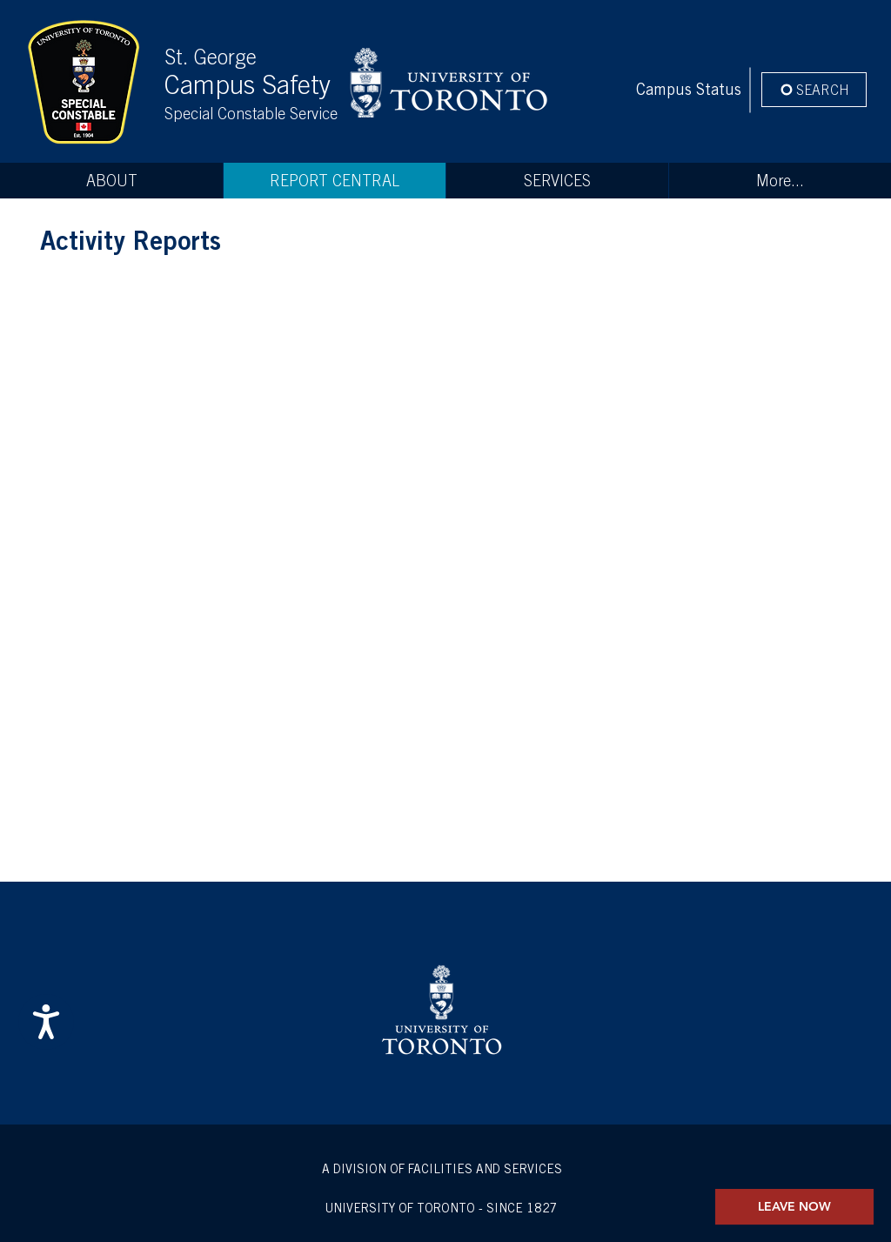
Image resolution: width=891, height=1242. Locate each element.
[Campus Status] (688, 89)
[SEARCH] (814, 89)
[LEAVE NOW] (794, 1207)
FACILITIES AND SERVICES (485, 1169)
